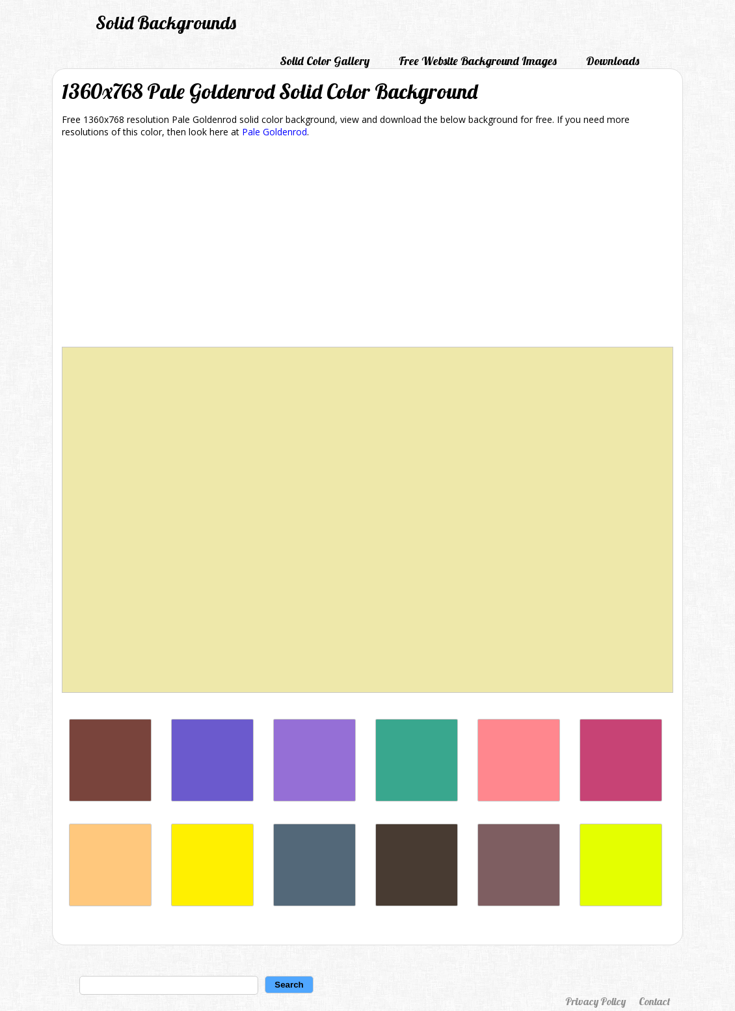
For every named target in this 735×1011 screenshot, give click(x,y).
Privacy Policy (595, 1001)
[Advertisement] (367, 245)
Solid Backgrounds (166, 22)
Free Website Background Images (478, 60)
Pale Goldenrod (274, 132)
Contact (654, 1001)
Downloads (612, 60)
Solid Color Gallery (324, 60)
